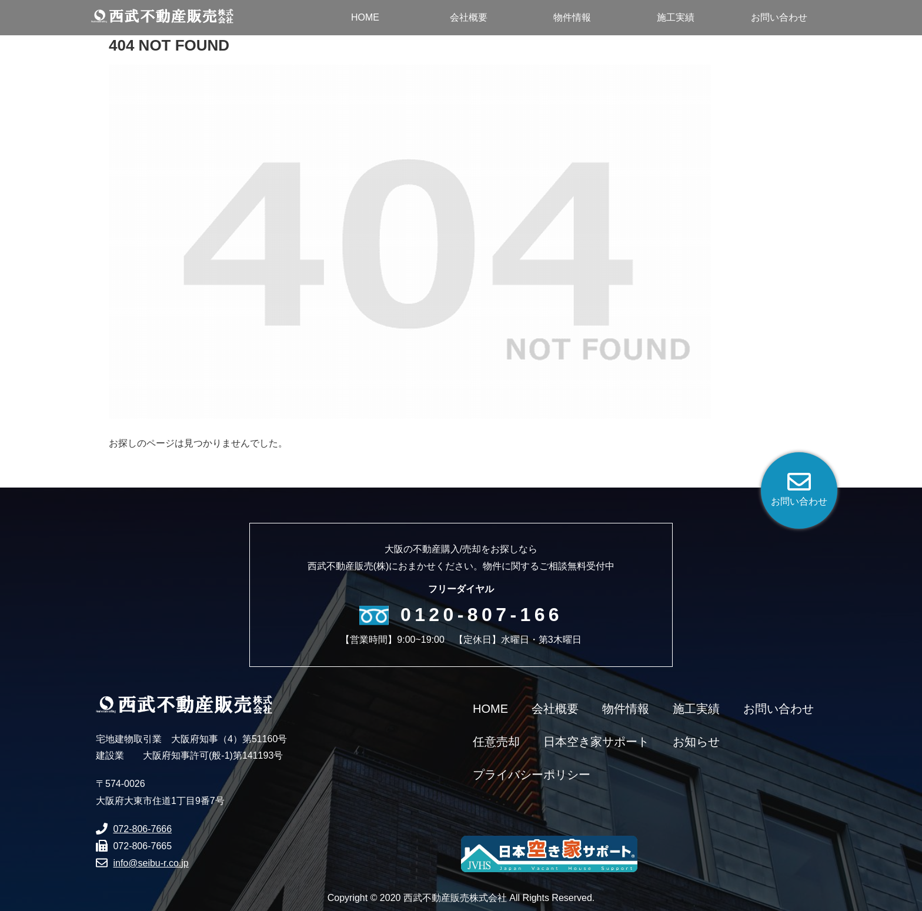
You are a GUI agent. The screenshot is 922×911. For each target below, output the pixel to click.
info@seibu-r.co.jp (150, 863)
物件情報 (625, 708)
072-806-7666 (142, 829)
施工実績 (696, 708)
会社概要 (555, 708)
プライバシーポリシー (531, 774)
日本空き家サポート (596, 741)
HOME (490, 708)
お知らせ (696, 741)
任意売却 (496, 741)
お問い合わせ (778, 708)
